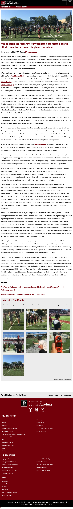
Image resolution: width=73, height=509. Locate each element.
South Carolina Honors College (44, 428)
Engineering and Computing (9, 428)
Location (50, 395)
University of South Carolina (15, 502)
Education (4, 425)
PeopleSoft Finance (7, 495)
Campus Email (5, 484)
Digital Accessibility (40, 504)
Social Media (67, 395)
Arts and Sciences (6, 420)
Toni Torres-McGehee (19, 76)
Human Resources (41, 462)
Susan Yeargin (6, 82)
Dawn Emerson (6, 85)
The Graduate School (7, 431)
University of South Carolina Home (9, 2)
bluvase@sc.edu (31, 52)
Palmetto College (41, 431)
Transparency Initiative (59, 502)
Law (3, 439)
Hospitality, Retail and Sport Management (13, 434)
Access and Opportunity (43, 459)
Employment (5, 459)
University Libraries (41, 467)
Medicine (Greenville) (8, 445)
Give (61, 395)
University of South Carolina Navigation (70, 3)
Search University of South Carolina (64, 3)
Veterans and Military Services (10, 470)
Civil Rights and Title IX (26, 504)
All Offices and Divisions (43, 470)
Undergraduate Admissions (9, 462)
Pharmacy (39, 420)
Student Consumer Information (41, 502)
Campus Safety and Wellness (9, 492)
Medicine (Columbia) (7, 442)
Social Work (39, 425)
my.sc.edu (4, 487)
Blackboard (5, 489)
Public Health (40, 422)
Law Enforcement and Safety (44, 464)
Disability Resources (7, 473)
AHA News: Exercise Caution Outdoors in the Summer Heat (23, 295)
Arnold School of (14, 7)
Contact (56, 395)
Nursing (4, 451)
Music (3, 448)
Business (4, 422)
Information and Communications (11, 437)
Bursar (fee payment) (7, 467)
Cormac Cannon (40, 144)
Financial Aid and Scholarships (10, 464)
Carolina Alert (5, 481)
